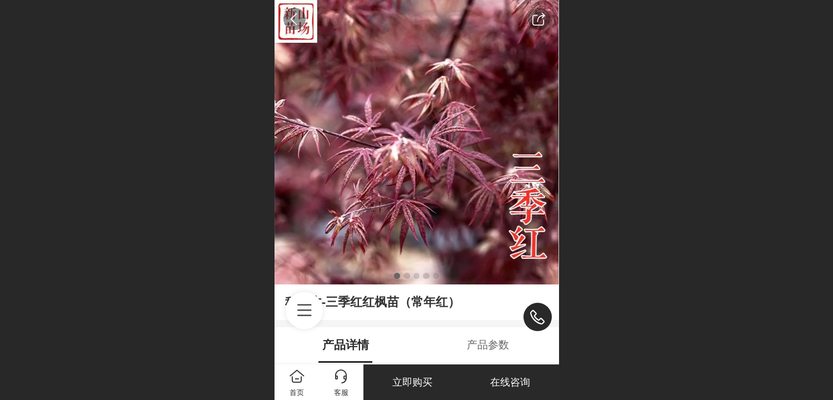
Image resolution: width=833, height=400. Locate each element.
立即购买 (412, 382)
